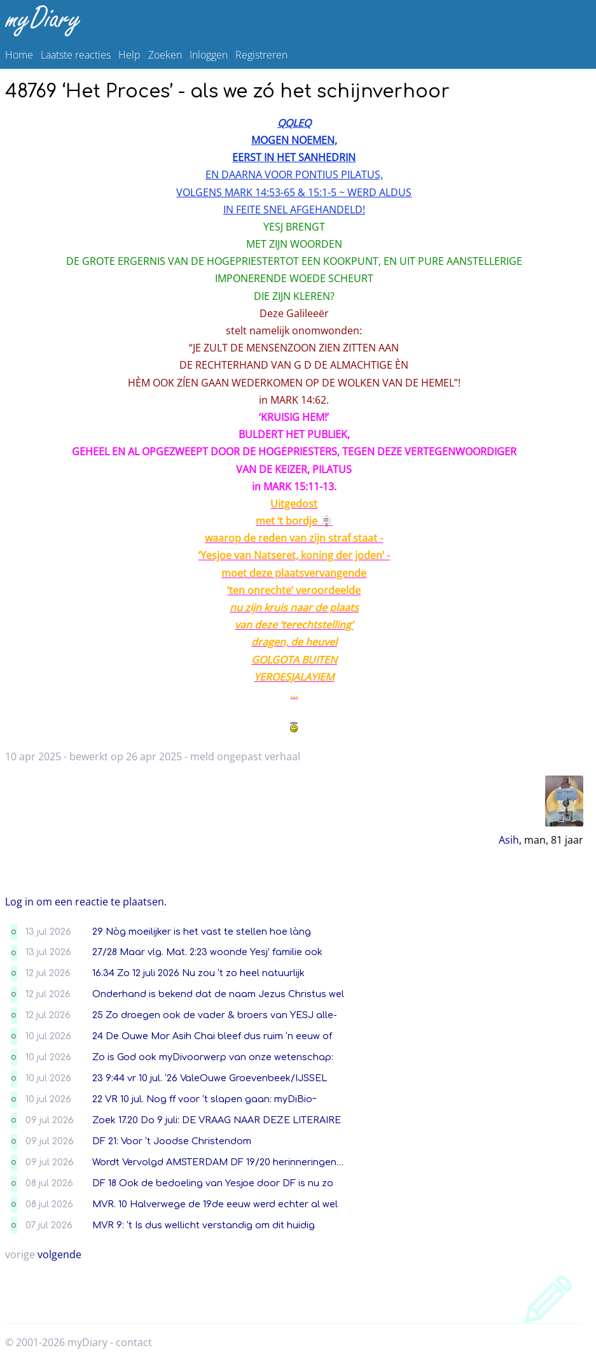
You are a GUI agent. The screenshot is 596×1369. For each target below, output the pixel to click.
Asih (509, 840)
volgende (59, 1254)
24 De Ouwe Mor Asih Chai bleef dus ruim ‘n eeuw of (212, 1036)
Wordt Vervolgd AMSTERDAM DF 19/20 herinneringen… (217, 1162)
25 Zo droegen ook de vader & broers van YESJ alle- (214, 1015)
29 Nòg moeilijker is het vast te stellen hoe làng (201, 931)
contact (134, 1342)
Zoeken (165, 55)
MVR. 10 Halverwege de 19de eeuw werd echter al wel (215, 1204)
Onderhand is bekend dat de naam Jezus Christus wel (218, 994)
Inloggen (209, 55)
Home (19, 55)
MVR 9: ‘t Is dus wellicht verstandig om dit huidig (203, 1225)
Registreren (261, 55)
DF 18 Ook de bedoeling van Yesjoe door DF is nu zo (212, 1183)
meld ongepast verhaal (245, 756)
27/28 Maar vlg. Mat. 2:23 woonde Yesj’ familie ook (207, 952)
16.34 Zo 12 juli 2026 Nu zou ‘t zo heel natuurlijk (198, 973)
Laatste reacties (76, 55)
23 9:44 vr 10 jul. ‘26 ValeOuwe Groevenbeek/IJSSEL (209, 1078)
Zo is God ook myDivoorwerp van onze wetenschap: (212, 1057)
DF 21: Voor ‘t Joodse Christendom (171, 1141)
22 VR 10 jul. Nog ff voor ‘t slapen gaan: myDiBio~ (204, 1099)
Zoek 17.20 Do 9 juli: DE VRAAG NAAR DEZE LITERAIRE (216, 1120)
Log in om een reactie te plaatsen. (86, 902)
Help (129, 55)
